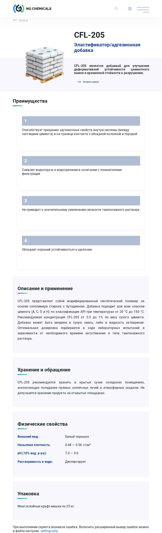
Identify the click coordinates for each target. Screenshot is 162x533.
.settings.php (49, 531)
